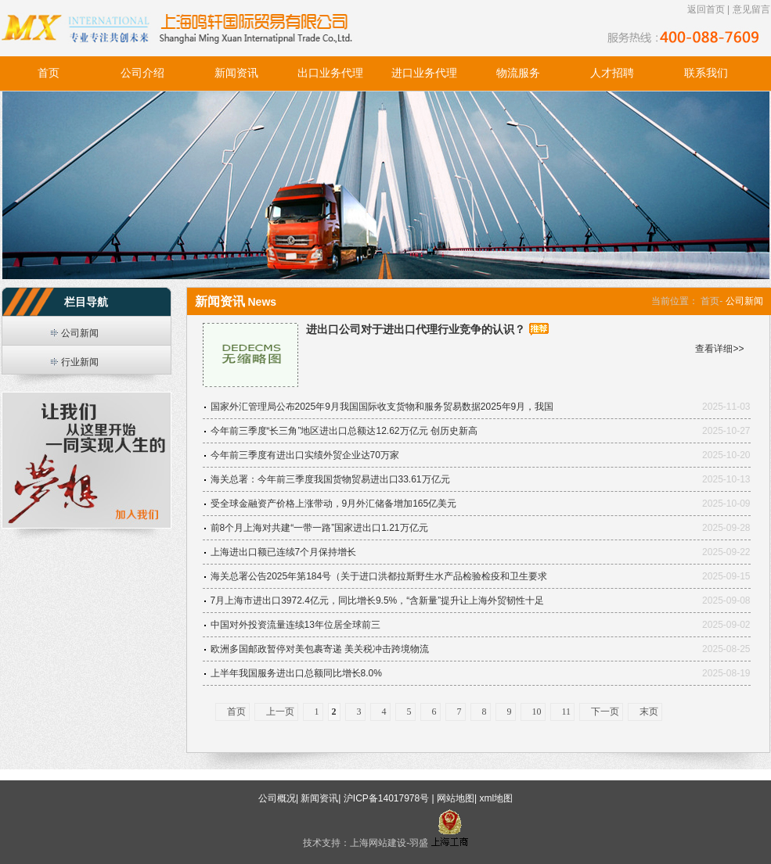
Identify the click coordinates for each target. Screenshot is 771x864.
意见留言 (751, 9)
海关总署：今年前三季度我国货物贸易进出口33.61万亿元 (330, 479)
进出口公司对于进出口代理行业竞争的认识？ (415, 329)
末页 (648, 711)
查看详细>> (719, 348)
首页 (48, 73)
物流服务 (518, 73)
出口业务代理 (330, 73)
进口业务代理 (424, 73)
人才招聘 (612, 73)
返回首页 (706, 9)
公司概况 (277, 798)
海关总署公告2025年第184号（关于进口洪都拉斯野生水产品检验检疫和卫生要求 (379, 576)
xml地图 (496, 798)
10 (537, 711)
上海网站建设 (378, 842)
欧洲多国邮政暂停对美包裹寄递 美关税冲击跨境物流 (320, 649)
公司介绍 (142, 73)
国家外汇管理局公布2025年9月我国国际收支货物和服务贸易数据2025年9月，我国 (382, 406)
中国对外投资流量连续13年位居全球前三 (295, 624)
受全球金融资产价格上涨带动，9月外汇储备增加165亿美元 (334, 503)
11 (566, 711)
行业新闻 (80, 362)
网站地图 (455, 798)
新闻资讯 (236, 73)
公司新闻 (80, 333)
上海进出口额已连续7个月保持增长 (284, 552)
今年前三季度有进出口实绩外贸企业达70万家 (305, 455)
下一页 (605, 711)
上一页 (280, 711)
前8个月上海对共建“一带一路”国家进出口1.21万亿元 (319, 527)
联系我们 (706, 73)
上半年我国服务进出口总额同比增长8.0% (296, 673)
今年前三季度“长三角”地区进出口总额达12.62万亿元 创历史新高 (344, 430)
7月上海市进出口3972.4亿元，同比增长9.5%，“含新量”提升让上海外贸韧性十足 (378, 600)
